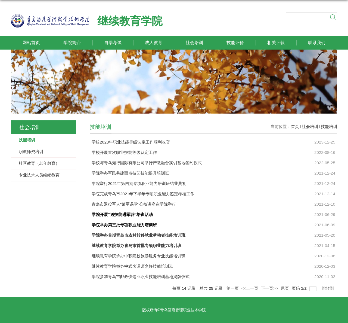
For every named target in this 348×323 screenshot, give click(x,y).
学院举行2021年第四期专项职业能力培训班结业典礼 (139, 183)
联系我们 (316, 42)
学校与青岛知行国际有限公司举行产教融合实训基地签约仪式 (147, 162)
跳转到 (328, 288)
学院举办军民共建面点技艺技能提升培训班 (130, 173)
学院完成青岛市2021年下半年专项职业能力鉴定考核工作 (143, 193)
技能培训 (329, 126)
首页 (295, 126)
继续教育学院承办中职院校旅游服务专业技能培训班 (138, 256)
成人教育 (153, 42)
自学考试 (113, 42)
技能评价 (235, 42)
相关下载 (276, 42)
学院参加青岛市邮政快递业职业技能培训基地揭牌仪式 (140, 276)
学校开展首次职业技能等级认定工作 (124, 152)
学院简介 (72, 42)
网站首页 (31, 42)
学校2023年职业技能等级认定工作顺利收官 (131, 142)
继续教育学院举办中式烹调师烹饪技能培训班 (132, 266)
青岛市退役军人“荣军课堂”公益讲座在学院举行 (134, 204)
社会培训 (194, 42)
